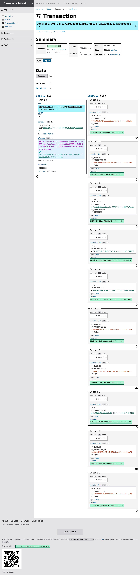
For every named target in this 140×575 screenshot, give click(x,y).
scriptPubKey (95, 112)
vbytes (114, 50)
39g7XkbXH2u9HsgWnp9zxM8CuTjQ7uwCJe (106, 341)
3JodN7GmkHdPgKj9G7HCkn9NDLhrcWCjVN (106, 505)
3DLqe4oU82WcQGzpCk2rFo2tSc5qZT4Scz (106, 383)
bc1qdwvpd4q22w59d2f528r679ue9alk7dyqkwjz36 (110, 422)
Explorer (40, 9)
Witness (41, 138)
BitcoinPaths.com (22, 525)
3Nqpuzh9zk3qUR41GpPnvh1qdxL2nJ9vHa (106, 463)
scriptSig (41, 122)
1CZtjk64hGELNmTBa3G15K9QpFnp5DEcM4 (106, 221)
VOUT (40, 113)
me (103, 539)
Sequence (42, 164)
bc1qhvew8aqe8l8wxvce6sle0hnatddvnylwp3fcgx (110, 299)
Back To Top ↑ (70, 532)
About (5, 521)
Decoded (41, 76)
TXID (40, 103)
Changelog (37, 521)
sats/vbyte (115, 54)
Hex (50, 76)
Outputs (93, 95)
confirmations (60, 49)
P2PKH (97, 215)
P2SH (97, 127)
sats (104, 103)
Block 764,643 (54, 46)
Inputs (40, 95)
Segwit (47, 61)
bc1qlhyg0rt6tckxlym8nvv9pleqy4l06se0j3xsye (110, 260)
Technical (9, 39)
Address (73, 9)
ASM (48, 122)
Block (49, 9)
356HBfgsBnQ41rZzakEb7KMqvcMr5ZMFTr (106, 174)
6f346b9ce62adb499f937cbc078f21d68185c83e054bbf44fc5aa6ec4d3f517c (61, 108)
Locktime (41, 88)
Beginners (9, 33)
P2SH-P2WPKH (48, 134)
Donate (14, 521)
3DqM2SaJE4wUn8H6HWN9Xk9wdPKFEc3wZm (106, 132)
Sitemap (25, 521)
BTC (99, 103)
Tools (6, 45)
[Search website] (87, 3)
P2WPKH (97, 254)
